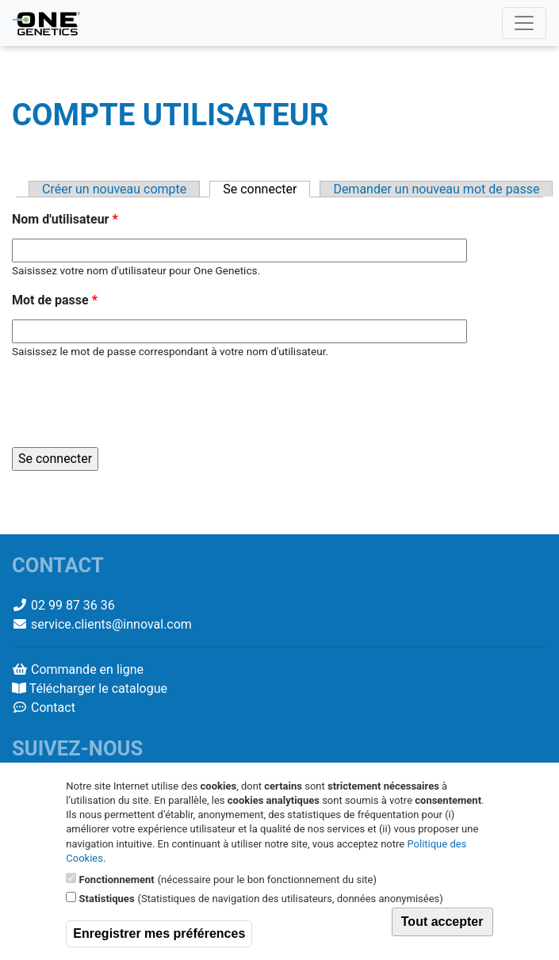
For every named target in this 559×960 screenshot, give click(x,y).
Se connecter (266, 189)
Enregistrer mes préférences (159, 933)
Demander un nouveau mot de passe (436, 189)
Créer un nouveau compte (114, 189)
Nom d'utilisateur (65, 219)
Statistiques (107, 899)
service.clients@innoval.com (111, 624)
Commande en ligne (87, 669)
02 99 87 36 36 (73, 605)
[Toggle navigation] (524, 23)
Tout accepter (442, 921)
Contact (53, 707)
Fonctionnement (117, 879)
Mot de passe (55, 300)
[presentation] (132, 403)
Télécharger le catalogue (98, 688)
